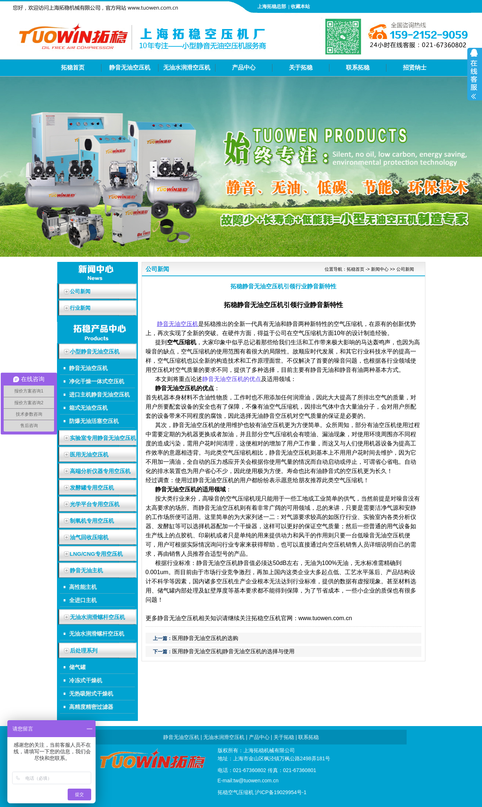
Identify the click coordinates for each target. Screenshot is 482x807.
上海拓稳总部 (271, 6)
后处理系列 (83, 650)
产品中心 (244, 67)
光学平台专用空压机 (94, 504)
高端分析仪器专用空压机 (100, 471)
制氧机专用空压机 (92, 521)
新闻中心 (380, 269)
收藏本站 (300, 6)
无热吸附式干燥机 (91, 693)
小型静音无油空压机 (94, 351)
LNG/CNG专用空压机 (96, 554)
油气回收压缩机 (89, 537)
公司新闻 (405, 269)
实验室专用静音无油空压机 (103, 438)
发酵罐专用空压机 (92, 487)
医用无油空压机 (89, 454)
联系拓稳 (357, 67)
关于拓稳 (301, 67)
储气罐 (77, 667)
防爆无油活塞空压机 (94, 421)
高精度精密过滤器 (91, 707)
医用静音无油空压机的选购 (205, 638)
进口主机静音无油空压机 (99, 394)
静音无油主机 (86, 570)
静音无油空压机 (129, 67)
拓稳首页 (73, 67)
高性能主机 (83, 587)
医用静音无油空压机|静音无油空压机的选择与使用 (233, 651)
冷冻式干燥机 (85, 680)
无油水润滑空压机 (186, 67)
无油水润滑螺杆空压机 (97, 617)
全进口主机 (83, 600)
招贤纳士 (414, 67)
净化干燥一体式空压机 (96, 381)
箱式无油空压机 (88, 408)
